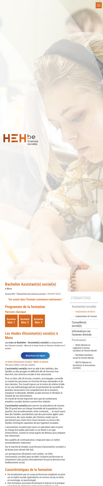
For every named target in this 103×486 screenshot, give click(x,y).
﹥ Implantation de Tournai (85, 316)
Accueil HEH (10, 294)
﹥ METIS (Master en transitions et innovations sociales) (84, 365)
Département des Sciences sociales (31, 294)
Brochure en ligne (35, 355)
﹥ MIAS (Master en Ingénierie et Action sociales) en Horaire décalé (85, 348)
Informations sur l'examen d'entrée (82, 333)
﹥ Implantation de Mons (84, 311)
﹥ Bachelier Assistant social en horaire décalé (83, 356)
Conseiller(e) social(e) (79, 324)
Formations (81, 298)
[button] (99, 5)
